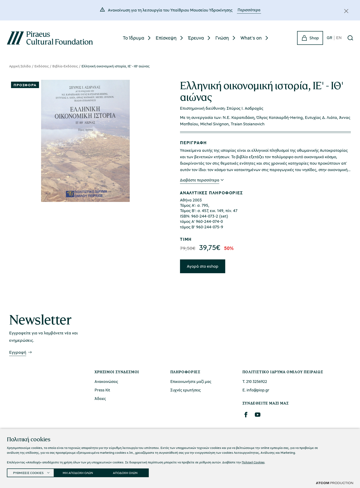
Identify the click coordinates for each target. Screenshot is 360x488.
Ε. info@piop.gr (255, 390)
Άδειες (100, 398)
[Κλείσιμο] (346, 11)
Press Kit (102, 390)
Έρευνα (196, 37)
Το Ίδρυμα (133, 37)
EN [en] (339, 37)
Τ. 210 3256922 (254, 381)
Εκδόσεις (41, 66)
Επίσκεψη (166, 37)
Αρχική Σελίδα (20, 66)
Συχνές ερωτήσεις (185, 390)
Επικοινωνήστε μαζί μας (190, 381)
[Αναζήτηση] (350, 38)
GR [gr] (329, 37)
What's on (251, 37)
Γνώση (222, 37)
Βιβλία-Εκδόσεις (65, 66)
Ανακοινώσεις (106, 381)
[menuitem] (137, 38)
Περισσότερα (249, 9)
